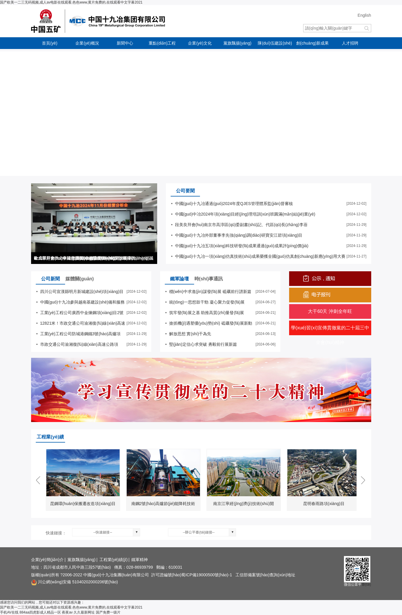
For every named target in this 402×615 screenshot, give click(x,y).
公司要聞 (185, 190)
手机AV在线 (9, 612)
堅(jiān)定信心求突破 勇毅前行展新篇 (203, 344)
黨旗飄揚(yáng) (237, 43)
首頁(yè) (49, 43)
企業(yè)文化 (199, 43)
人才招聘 (350, 43)
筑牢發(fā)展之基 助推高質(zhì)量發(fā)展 (206, 312)
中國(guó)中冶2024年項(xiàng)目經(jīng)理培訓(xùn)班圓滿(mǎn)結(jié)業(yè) (245, 214)
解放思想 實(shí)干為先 (190, 333)
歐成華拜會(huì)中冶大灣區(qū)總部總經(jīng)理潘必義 (83, 258)
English (364, 15)
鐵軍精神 (139, 559)
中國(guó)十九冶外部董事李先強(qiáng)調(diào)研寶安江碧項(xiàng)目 (239, 235)
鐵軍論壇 (179, 278)
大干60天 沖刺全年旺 (330, 311)
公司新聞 (50, 278)
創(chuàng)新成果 (312, 43)
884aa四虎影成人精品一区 (40, 612)
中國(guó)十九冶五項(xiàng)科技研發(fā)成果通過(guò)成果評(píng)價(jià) (241, 245)
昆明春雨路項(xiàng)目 (324, 503)
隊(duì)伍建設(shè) (275, 43)
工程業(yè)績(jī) (113, 559)
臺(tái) (366, 584)
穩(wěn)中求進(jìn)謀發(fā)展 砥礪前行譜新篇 (210, 291)
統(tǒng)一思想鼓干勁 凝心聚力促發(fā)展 (207, 302)
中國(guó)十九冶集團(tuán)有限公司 (104, 21)
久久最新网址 (84, 612)
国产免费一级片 (108, 612)
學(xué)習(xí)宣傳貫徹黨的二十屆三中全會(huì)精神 (330, 335)
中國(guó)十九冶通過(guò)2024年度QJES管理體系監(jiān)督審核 (234, 203)
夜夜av (67, 612)
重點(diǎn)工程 (162, 43)
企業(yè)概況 (87, 43)
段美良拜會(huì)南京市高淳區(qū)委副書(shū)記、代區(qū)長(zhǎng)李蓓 (241, 224)
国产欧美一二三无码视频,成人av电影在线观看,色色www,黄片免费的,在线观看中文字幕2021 (71, 2)
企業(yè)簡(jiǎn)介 (47, 559)
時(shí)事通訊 (208, 278)
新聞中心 (125, 43)
